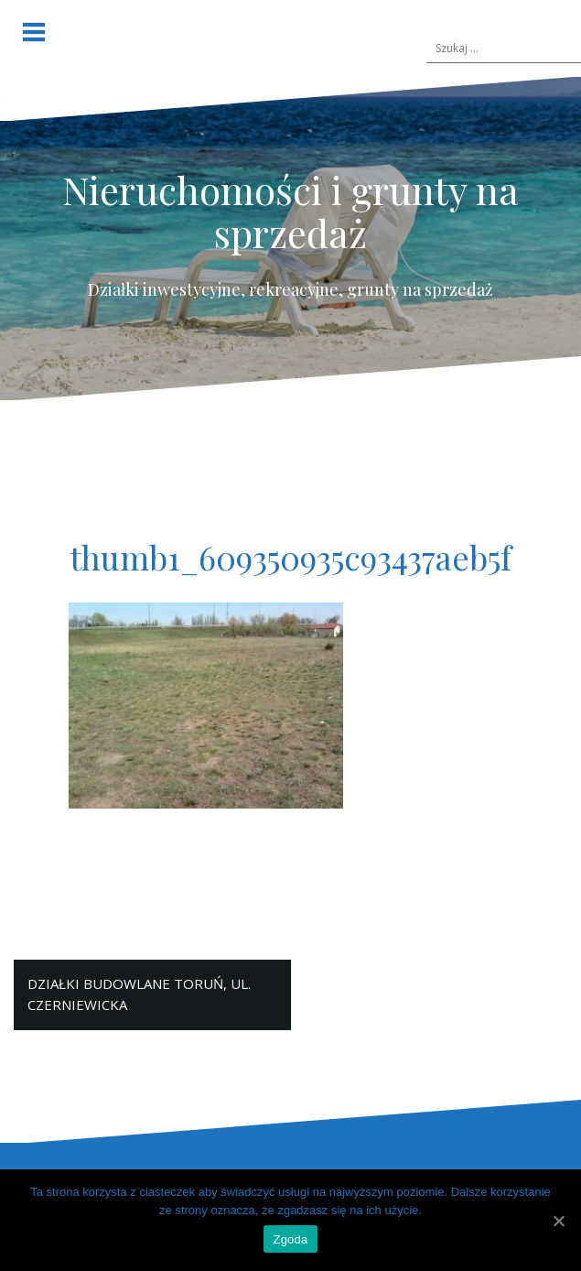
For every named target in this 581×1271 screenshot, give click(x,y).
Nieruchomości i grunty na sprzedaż (290, 210)
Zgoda (290, 1239)
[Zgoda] (558, 1220)
